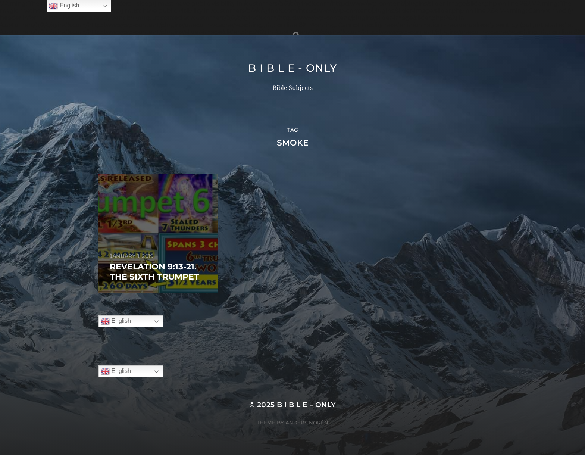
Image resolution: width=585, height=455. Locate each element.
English (116, 321)
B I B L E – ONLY (306, 405)
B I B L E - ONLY (292, 68)
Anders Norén (306, 423)
